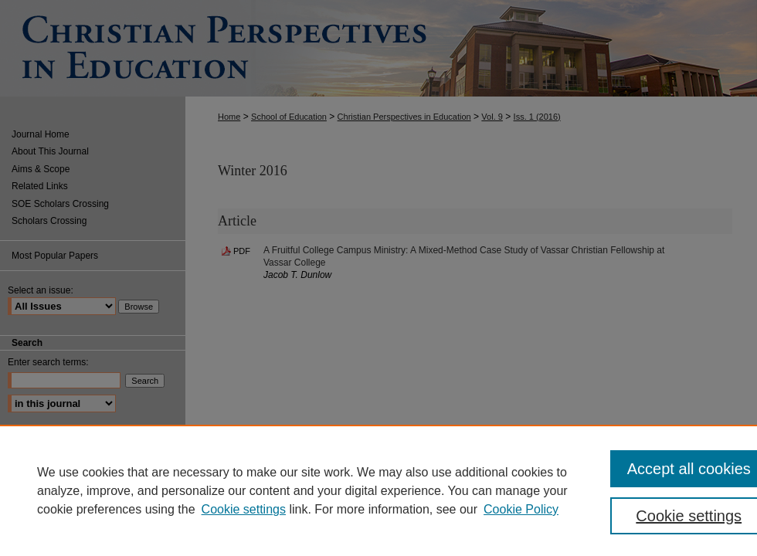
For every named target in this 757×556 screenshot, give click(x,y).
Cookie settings (244, 509)
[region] (378, 490)
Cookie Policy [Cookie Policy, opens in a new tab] (521, 509)
